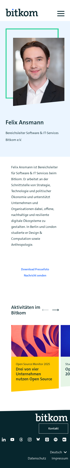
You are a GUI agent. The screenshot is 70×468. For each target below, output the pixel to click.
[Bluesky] (39, 441)
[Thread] (21, 441)
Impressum (60, 458)
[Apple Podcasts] (47, 441)
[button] (55, 310)
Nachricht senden (35, 275)
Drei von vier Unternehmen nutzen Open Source (34, 374)
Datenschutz (37, 458)
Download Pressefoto (35, 269)
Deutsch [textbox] (56, 452)
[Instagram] (30, 441)
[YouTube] (13, 441)
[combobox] (58, 452)
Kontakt (53, 428)
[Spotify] (56, 441)
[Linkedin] (4, 441)
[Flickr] (65, 441)
